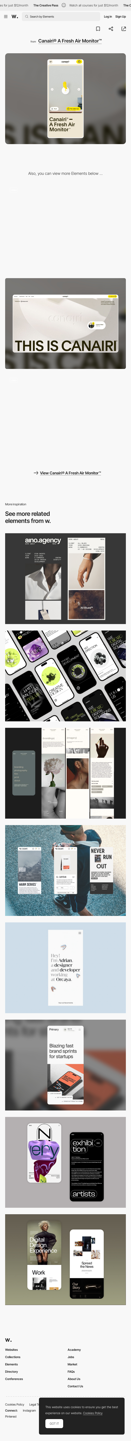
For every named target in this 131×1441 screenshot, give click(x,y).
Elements (11, 1364)
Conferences (14, 1379)
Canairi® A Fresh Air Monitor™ (70, 40)
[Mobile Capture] (65, 1162)
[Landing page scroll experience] (65, 228)
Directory (11, 1371)
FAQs (71, 1371)
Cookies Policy (14, 1404)
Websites (11, 1349)
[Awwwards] (15, 16)
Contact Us (75, 1386)
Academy (74, 1349)
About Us (74, 1379)
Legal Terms (37, 1404)
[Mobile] (65, 578)
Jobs (71, 1357)
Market (72, 1364)
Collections (12, 1357)
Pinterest (10, 1416)
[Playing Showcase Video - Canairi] (65, 418)
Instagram (29, 1410)
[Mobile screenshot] (65, 773)
